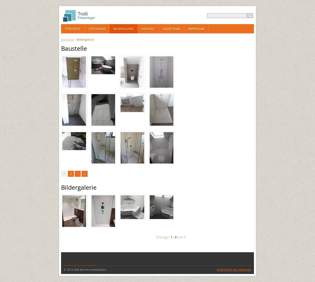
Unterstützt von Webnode (234, 270)
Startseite (67, 39)
